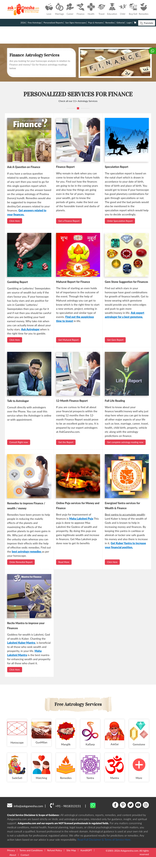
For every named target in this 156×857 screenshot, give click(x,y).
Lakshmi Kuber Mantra (21, 642)
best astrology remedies (27, 551)
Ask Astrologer (30, 329)
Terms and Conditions (31, 850)
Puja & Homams (95, 22)
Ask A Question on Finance (23, 167)
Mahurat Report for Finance (73, 281)
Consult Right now (18, 442)
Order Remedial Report (20, 562)
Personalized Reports (53, 22)
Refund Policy (54, 850)
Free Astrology (34, 22)
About (12, 854)
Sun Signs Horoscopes (75, 22)
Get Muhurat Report (68, 339)
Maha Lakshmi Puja (81, 518)
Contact (25, 854)
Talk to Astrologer (18, 401)
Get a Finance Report (69, 220)
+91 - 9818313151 (65, 805)
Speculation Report (116, 166)
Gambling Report (17, 282)
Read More (63, 562)
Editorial (120, 22)
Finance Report (65, 166)
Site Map (71, 850)
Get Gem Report (115, 339)
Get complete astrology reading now (125, 442)
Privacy (11, 850)
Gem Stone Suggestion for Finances (126, 281)
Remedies (109, 22)
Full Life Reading (115, 400)
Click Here (14, 220)
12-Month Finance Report (72, 400)
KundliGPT (86, 850)
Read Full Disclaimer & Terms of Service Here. (104, 839)
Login (129, 22)
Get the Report (65, 442)
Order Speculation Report (120, 220)
